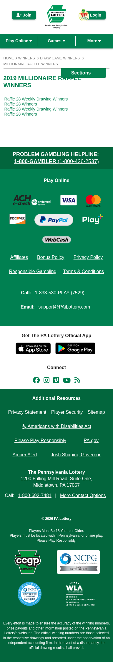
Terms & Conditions (83, 271)
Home (9, 58)
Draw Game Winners (60, 58)
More (94, 40)
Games (56, 40)
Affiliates (19, 257)
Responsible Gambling (32, 271)
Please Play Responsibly (40, 440)
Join (23, 15)
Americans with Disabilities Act (56, 426)
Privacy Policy (88, 257)
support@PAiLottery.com (64, 306)
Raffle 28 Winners (20, 104)
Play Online (19, 40)
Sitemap (96, 412)
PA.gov (91, 440)
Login (92, 16)
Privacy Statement (27, 412)
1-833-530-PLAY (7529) (59, 292)
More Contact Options (83, 495)
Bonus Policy (50, 257)
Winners (26, 58)
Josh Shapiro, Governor (76, 454)
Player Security (67, 412)
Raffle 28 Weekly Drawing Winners (36, 99)
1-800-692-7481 (34, 495)
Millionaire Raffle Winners (31, 64)
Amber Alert (24, 454)
